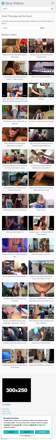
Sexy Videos (13, 3)
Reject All (27, 432)
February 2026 (6, 414)
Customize (11, 432)
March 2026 (6, 411)
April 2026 (5, 409)
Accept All (42, 432)
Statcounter (3, 439)
